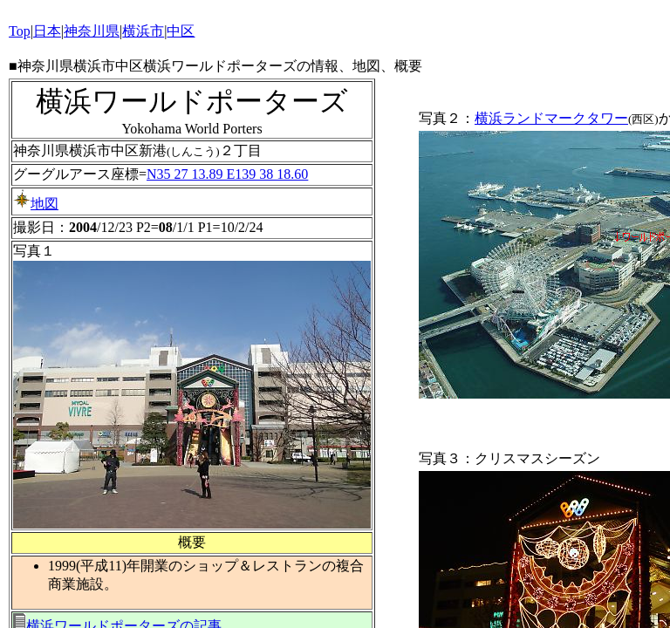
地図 (35, 203)
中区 (181, 31)
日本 (47, 31)
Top (20, 31)
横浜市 (143, 31)
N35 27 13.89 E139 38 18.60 (227, 174)
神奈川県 (92, 31)
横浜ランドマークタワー (551, 118)
